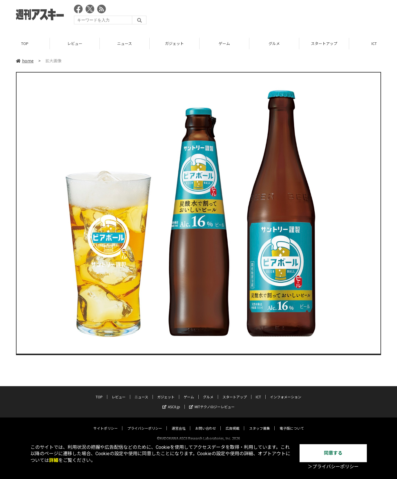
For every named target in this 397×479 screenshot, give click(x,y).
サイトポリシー (105, 423)
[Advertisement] (275, 16)
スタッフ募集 (259, 423)
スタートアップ (324, 43)
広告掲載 (233, 423)
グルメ (274, 43)
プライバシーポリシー (144, 423)
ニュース (124, 43)
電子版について (292, 423)
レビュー (74, 43)
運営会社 (179, 423)
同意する (333, 453)
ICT (258, 391)
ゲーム (224, 43)
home (25, 61)
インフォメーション (285, 391)
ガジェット (174, 43)
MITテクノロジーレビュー (212, 401)
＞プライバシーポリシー (333, 466)
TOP (24, 43)
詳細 (53, 460)
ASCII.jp (171, 401)
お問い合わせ (205, 423)
